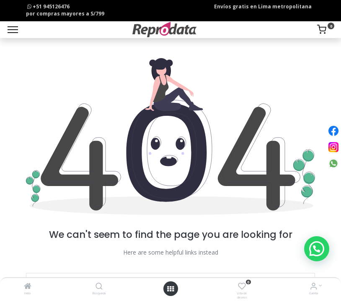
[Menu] (13, 30)
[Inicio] (27, 287)
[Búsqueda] (99, 287)
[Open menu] (170, 289)
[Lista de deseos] (242, 287)
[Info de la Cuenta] (314, 287)
